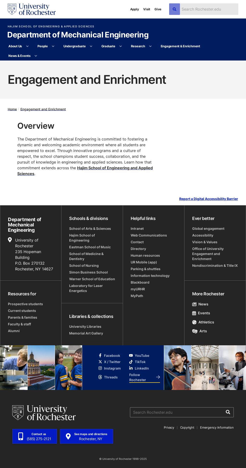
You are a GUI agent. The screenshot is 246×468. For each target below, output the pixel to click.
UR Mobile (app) (144, 262)
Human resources (145, 255)
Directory (138, 248)
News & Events (19, 56)
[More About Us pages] (27, 46)
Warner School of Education (92, 279)
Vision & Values (204, 242)
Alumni (14, 330)
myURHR (138, 289)
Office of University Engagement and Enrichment (208, 253)
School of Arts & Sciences (90, 228)
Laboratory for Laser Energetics (86, 288)
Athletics (203, 322)
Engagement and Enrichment (43, 109)
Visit (146, 9)
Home (12, 109)
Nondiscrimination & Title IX (215, 265)
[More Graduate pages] (121, 46)
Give (157, 9)
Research (138, 46)
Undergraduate (74, 46)
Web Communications (149, 235)
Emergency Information (217, 427)
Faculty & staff (19, 324)
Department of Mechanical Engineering (77, 35)
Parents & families (22, 317)
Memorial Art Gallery (86, 333)
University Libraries (85, 326)
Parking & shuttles (145, 269)
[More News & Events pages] (36, 56)
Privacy (169, 427)
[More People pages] (53, 46)
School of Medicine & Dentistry (86, 256)
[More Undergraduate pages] (91, 46)
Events (201, 313)
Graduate (108, 46)
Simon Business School (88, 272)
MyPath (137, 295)
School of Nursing (84, 265)
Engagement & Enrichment (180, 46)
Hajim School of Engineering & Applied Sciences (51, 26)
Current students (22, 310)
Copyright (187, 427)
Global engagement (208, 228)
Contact (137, 242)
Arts (199, 331)
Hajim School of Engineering (82, 238)
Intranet (137, 228)
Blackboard (140, 282)
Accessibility (202, 235)
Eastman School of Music (90, 247)
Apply (134, 9)
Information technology (150, 275)
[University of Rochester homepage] (32, 9)
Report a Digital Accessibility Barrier (208, 199)
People (42, 46)
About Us (15, 46)
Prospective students (25, 304)
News (200, 304)
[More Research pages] (150, 46)
